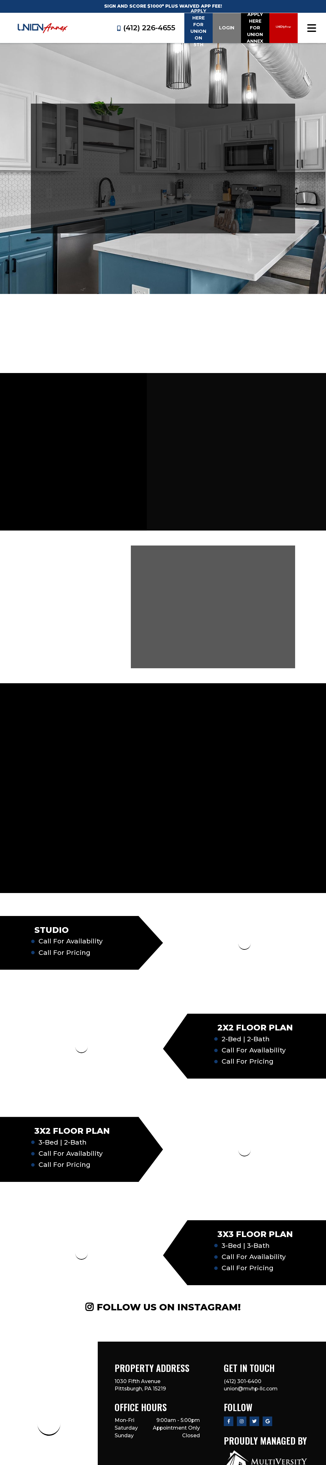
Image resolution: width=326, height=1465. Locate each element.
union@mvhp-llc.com (251, 1389)
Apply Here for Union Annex (255, 28)
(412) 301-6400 (242, 1381)
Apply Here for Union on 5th (198, 28)
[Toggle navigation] (311, 28)
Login (226, 28)
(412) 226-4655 (146, 27)
